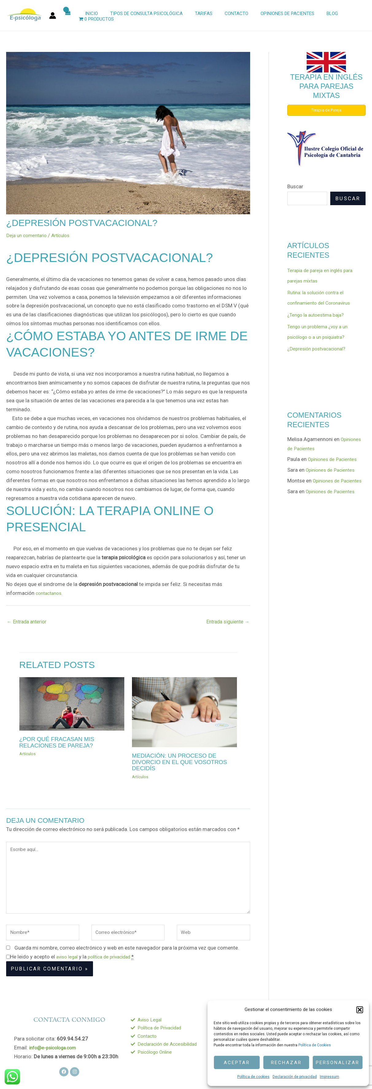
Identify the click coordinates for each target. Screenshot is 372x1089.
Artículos (66, 235)
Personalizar (337, 1062)
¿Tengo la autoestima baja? (319, 315)
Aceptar (237, 1062)
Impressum (329, 1077)
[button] (360, 1010)
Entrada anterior (28, 622)
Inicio (95, 15)
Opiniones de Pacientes (279, 15)
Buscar (295, 186)
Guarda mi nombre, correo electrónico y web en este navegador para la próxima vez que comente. (126, 957)
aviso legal (68, 965)
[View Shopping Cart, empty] (72, 15)
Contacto (231, 15)
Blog (320, 15)
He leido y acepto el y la (77, 965)
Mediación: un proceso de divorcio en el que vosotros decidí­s (182, 762)
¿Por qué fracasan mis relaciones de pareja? (59, 742)
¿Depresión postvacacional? (319, 348)
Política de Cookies (314, 1045)
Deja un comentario (28, 235)
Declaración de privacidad (295, 1077)
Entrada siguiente (226, 622)
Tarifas (201, 15)
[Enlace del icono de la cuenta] (52, 15)
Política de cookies (253, 1077)
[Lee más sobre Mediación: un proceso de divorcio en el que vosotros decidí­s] (184, 712)
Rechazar (286, 1062)
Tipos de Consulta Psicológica (147, 15)
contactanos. (51, 593)
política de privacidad (116, 965)
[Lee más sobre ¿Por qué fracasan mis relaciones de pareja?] (71, 704)
